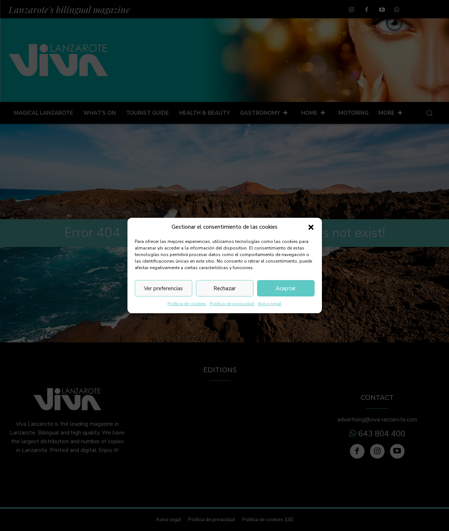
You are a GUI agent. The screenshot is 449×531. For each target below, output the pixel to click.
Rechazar (224, 288)
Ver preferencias (163, 288)
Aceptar (286, 288)
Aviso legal (269, 304)
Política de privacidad (232, 304)
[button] (311, 227)
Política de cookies (187, 304)
